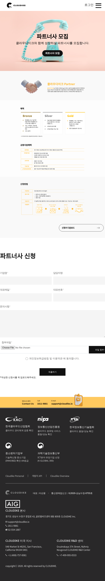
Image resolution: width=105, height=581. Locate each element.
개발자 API (37, 475)
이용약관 (57, 357)
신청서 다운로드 (85, 227)
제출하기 (52, 371)
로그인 (87, 5)
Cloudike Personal (14, 475)
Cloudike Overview (59, 475)
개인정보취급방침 (39, 357)
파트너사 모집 (52, 53)
